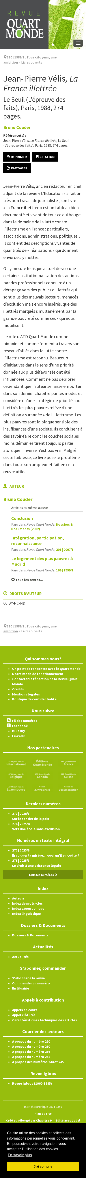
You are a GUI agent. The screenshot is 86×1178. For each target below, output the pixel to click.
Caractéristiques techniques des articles (44, 1020)
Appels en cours (24, 1010)
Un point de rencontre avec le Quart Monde (46, 668)
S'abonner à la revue (28, 978)
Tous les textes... (27, 579)
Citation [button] (45, 156)
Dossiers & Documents (30, 935)
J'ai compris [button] (43, 1166)
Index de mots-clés (27, 903)
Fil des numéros (24, 720)
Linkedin (19, 736)
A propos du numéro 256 (31, 1051)
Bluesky (18, 731)
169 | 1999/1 (64, 570)
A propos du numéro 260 (31, 1041)
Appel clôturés (24, 1015)
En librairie (20, 988)
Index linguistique (26, 913)
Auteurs (18, 898)
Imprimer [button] (17, 156)
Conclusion (22, 518)
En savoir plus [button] (20, 1155)
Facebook (20, 725)
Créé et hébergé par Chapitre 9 (29, 1120)
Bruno (17, 127)
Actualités (20, 956)
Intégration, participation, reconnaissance (37, 540)
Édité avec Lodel (68, 1120)
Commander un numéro (31, 983)
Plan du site (43, 1114)
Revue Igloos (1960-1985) (32, 1083)
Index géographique (28, 908)
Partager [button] (17, 168)
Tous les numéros (43, 875)
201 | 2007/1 (64, 549)
